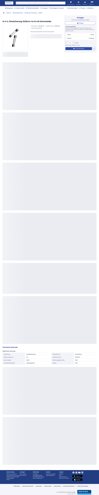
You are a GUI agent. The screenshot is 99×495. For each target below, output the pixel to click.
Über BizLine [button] (23, 475)
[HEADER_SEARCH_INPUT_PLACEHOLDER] (40, 3)
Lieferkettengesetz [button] (37, 475)
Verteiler (8, 13)
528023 (40, 13)
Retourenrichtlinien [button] (64, 478)
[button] (80, 34)
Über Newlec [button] (23, 474)
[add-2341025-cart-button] (78, 48)
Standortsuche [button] (63, 476)
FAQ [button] (60, 475)
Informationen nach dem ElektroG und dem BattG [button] (13, 476)
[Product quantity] (70, 42)
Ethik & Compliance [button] (12, 474)
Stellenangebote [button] (50, 475)
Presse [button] (8, 479)
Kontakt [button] (61, 474)
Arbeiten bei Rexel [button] (51, 474)
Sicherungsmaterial (18, 13)
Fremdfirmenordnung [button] (38, 476)
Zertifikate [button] (35, 474)
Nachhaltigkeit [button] (10, 478)
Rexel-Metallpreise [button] (38, 478)
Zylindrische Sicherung (31, 13)
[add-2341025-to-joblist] (94, 48)
